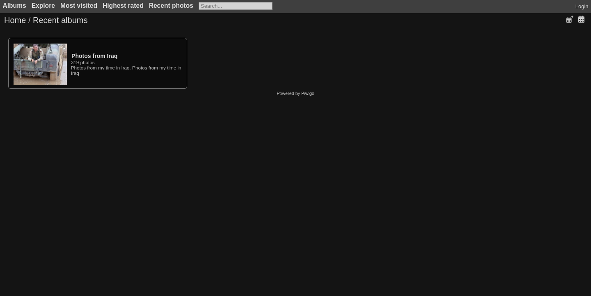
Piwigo (307, 93)
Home (15, 20)
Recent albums (60, 20)
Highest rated (123, 5)
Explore (43, 5)
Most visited (78, 5)
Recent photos (171, 5)
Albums (14, 5)
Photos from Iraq (94, 56)
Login (582, 6)
